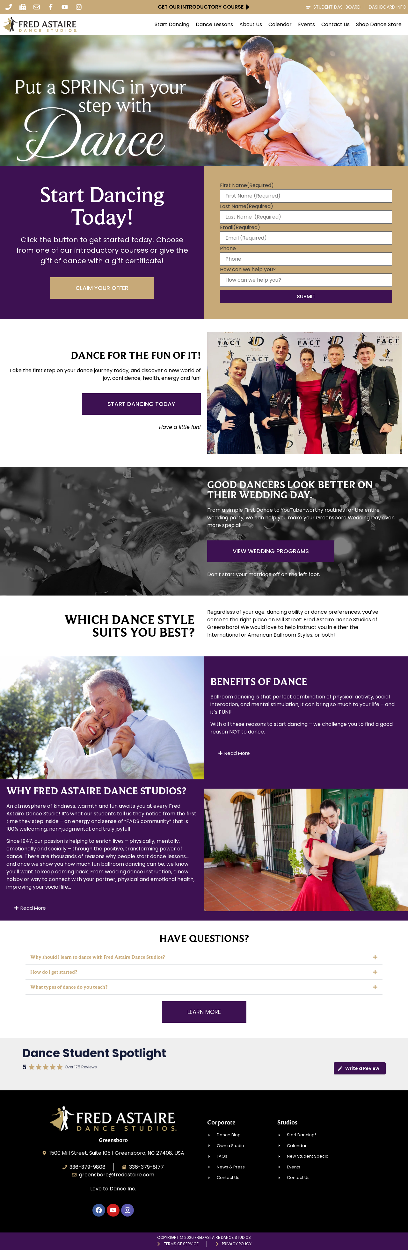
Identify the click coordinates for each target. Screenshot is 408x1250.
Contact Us (335, 24)
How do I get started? (53, 972)
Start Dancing (172, 24)
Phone (228, 248)
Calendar (280, 24)
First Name (247, 185)
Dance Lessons (214, 24)
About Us (250, 24)
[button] (204, 957)
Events (306, 24)
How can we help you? (248, 269)
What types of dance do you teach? (68, 987)
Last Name (246, 206)
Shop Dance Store (379, 24)
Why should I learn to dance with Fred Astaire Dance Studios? (97, 957)
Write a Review (358, 1068)
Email (240, 227)
